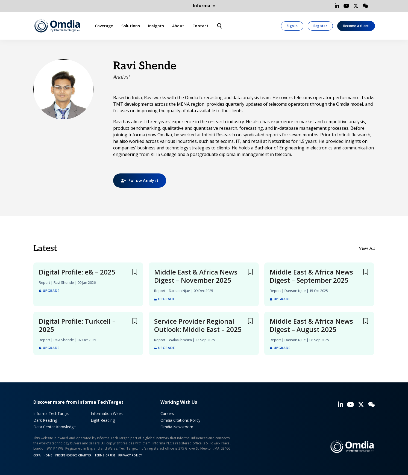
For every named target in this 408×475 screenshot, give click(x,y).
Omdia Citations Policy (180, 420)
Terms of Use (105, 455)
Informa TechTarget (51, 413)
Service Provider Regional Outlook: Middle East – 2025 (198, 325)
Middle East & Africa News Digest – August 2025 (311, 325)
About (178, 25)
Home (48, 455)
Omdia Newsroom (176, 426)
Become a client (356, 25)
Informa (204, 6)
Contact (200, 25)
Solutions (130, 25)
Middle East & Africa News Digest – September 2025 (311, 276)
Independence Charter (73, 455)
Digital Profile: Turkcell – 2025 (77, 325)
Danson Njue (179, 290)
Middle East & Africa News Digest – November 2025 (195, 276)
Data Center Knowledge (54, 426)
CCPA (37, 455)
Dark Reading (45, 420)
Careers (167, 413)
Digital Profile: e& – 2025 (77, 272)
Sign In (292, 25)
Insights (156, 25)
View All (367, 248)
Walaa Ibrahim (180, 339)
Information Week (107, 413)
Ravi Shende (64, 282)
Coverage (104, 25)
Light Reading (103, 420)
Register (320, 25)
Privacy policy (130, 455)
